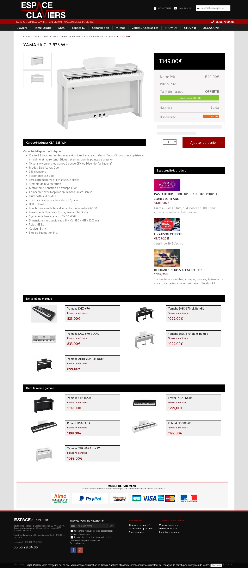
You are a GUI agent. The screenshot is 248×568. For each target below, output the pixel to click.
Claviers (21, 28)
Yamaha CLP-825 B (79, 398)
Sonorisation (100, 28)
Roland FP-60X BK (78, 424)
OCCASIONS (211, 28)
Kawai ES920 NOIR (180, 398)
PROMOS (171, 28)
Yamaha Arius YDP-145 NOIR (85, 359)
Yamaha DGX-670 (78, 309)
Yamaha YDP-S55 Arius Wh (84, 449)
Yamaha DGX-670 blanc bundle (188, 334)
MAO (61, 28)
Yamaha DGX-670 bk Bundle (186, 309)
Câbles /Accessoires (145, 28)
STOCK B (190, 28)
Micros (120, 28)
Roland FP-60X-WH (180, 424)
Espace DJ (78, 28)
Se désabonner (77, 544)
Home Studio (43, 28)
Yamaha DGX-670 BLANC (83, 334)
